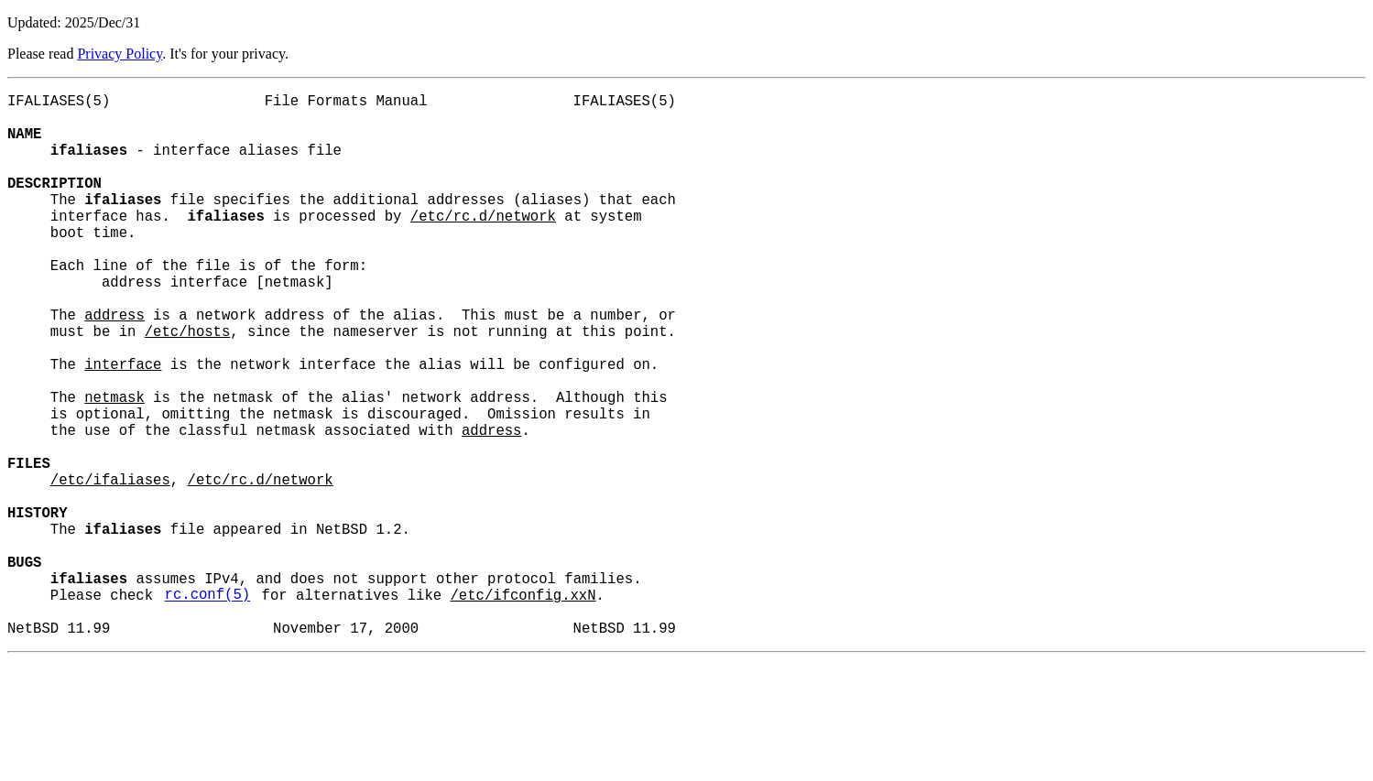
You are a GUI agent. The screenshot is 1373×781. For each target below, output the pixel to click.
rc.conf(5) (208, 708)
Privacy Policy (119, 53)
